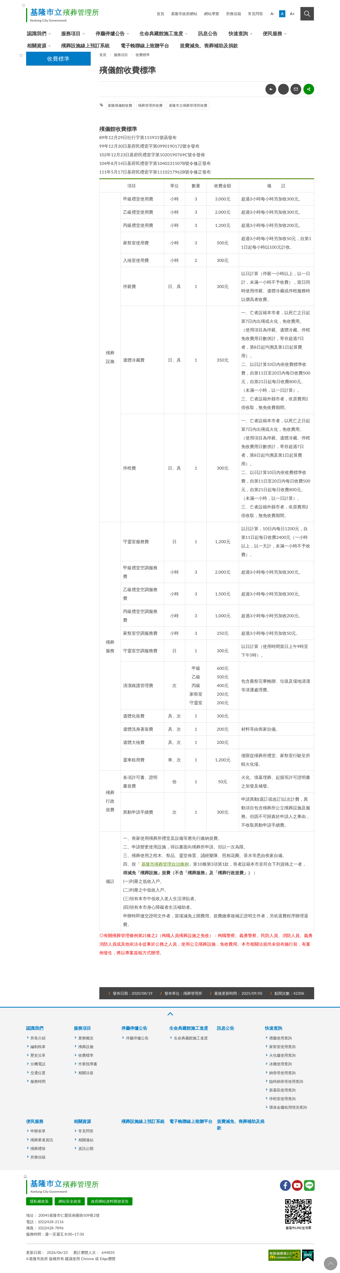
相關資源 (36, 45)
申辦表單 (37, 1131)
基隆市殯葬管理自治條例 (165, 863)
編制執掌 (37, 1046)
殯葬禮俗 (37, 1148)
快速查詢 (238, 33)
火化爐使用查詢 (282, 1055)
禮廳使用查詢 (280, 1038)
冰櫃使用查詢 (280, 1064)
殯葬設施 (85, 1046)
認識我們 (36, 33)
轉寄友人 (295, 89)
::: (23, 4)
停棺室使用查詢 (282, 1098)
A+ (292, 13)
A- (273, 13)
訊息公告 (208, 33)
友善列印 (283, 89)
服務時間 (37, 1081)
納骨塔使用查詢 (282, 1072)
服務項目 (70, 33)
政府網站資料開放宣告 (110, 1201)
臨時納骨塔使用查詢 (286, 1081)
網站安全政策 (69, 1201)
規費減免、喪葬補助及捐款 (209, 45)
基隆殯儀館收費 (120, 105)
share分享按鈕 (308, 89)
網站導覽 (211, 13)
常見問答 (255, 13)
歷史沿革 (37, 1055)
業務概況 (85, 1038)
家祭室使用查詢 (282, 1046)
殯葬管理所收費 (150, 105)
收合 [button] (169, 1014)
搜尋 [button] (307, 13)
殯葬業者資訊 (41, 1139)
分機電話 (37, 1064)
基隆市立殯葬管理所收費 (188, 105)
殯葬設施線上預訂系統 (85, 45)
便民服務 (272, 33)
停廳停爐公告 (110, 33)
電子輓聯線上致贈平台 (145, 45)
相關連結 (85, 1139)
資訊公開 (85, 1148)
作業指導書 (87, 1064)
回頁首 (330, 1263)
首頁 (160, 13)
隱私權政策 (39, 1201)
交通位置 (37, 1072)
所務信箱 (233, 13)
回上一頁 (270, 89)
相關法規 (85, 1072)
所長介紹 (37, 1038)
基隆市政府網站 (184, 13)
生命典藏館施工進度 (161, 33)
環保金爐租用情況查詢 (288, 1107)
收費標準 (143, 55)
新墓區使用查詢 (282, 1090)
